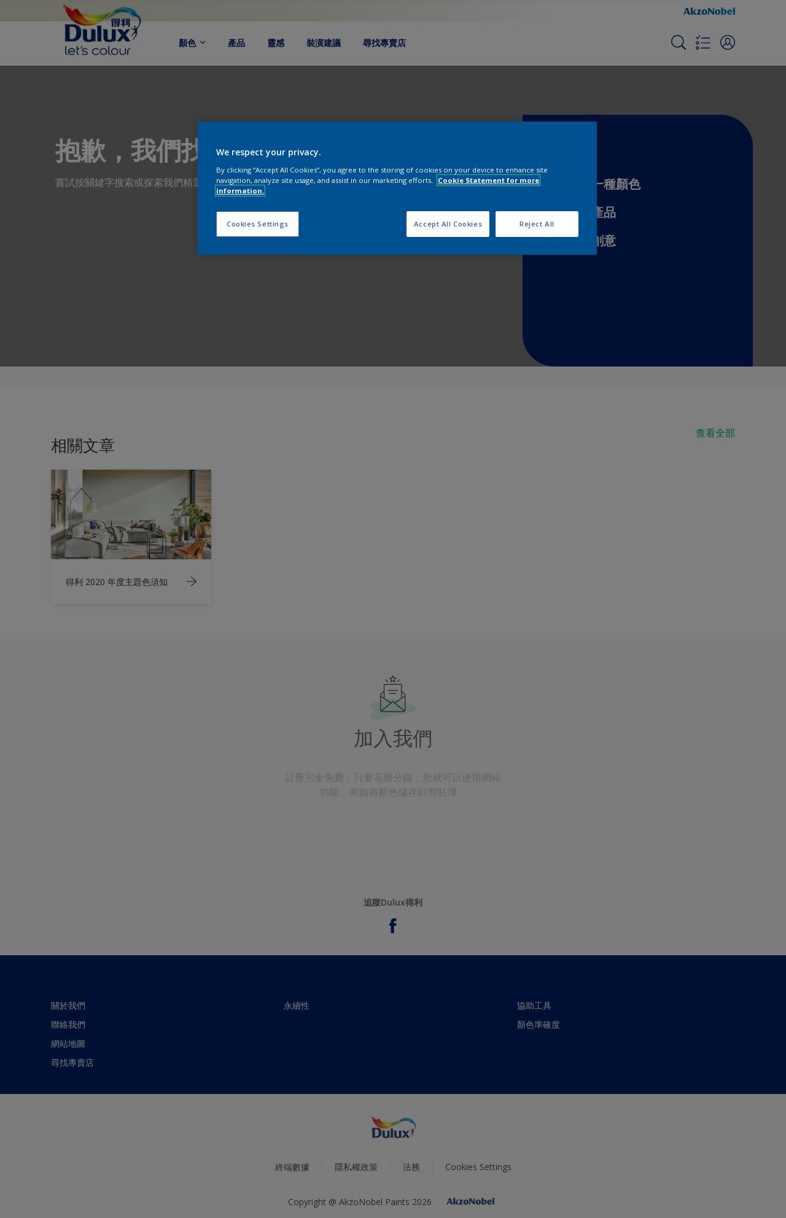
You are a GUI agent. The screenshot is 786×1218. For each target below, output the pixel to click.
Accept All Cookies (448, 223)
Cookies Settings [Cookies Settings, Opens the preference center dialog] (258, 223)
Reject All (536, 223)
